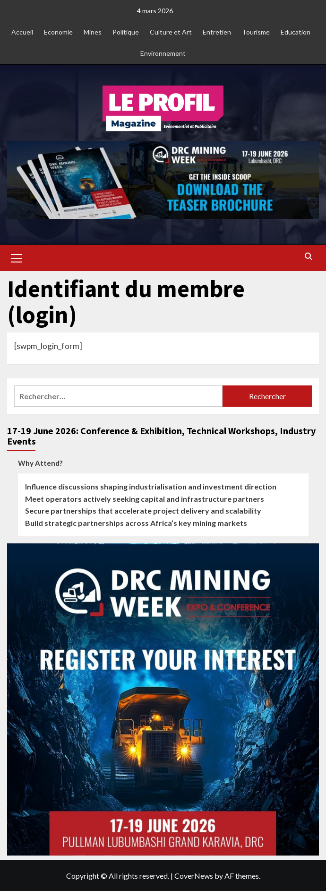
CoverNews (193, 875)
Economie (58, 32)
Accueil (22, 32)
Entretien (217, 32)
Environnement (163, 53)
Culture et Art (171, 32)
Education (295, 32)
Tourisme (256, 32)
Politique (125, 32)
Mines (93, 32)
